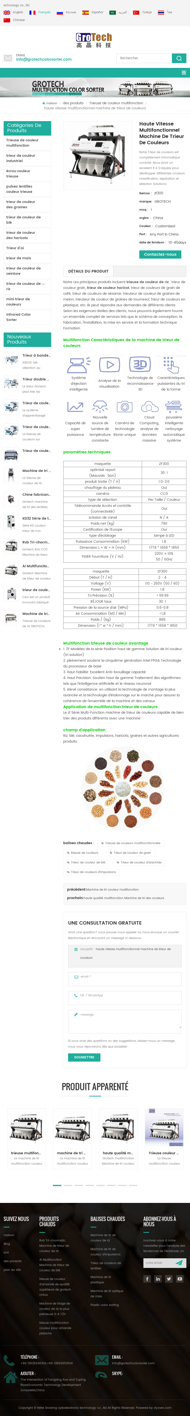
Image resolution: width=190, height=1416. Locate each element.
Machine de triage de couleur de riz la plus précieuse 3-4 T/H (36, 614)
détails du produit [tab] (88, 271)
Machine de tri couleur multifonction (112, 889)
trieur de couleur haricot (107, 288)
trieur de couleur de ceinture (23, 271)
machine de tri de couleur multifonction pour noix (74, 1153)
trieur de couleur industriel (20, 158)
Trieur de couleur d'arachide (139, 862)
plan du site (12, 1270)
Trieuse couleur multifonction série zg (166, 1153)
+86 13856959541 (60, 1363)
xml (6, 1252)
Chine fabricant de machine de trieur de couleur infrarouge (36, 494)
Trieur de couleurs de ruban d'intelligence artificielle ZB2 (36, 403)
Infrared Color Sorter (18, 317)
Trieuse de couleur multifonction (116, 103)
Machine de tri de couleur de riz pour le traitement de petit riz (36, 471)
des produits (73, 103)
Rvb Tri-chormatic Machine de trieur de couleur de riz (36, 542)
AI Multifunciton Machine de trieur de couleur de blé (36, 566)
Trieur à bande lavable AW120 (36, 355)
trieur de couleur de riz (23, 286)
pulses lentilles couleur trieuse (19, 189)
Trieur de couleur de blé (86, 862)
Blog (7, 1244)
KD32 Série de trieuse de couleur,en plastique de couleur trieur (36, 518)
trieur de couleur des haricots (20, 235)
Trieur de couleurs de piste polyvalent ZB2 (36, 427)
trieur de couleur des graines (20, 204)
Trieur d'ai (15, 248)
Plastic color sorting (105, 1305)
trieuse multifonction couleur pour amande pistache (28, 1153)
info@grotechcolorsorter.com (44, 60)
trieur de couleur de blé (23, 220)
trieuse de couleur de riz (147, 282)
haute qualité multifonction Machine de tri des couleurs (124, 898)
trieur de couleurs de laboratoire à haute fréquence (36, 590)
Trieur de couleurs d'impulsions (91, 872)
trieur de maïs (18, 258)
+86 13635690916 (33, 1363)
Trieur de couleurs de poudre (36, 451)
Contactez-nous (160, 254)
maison (49, 103)
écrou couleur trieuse (18, 173)
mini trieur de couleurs (18, 301)
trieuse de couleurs (82, 853)
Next (6, 1174)
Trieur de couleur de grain (130, 853)
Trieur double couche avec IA (36, 379)
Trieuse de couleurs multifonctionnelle (130, 843)
